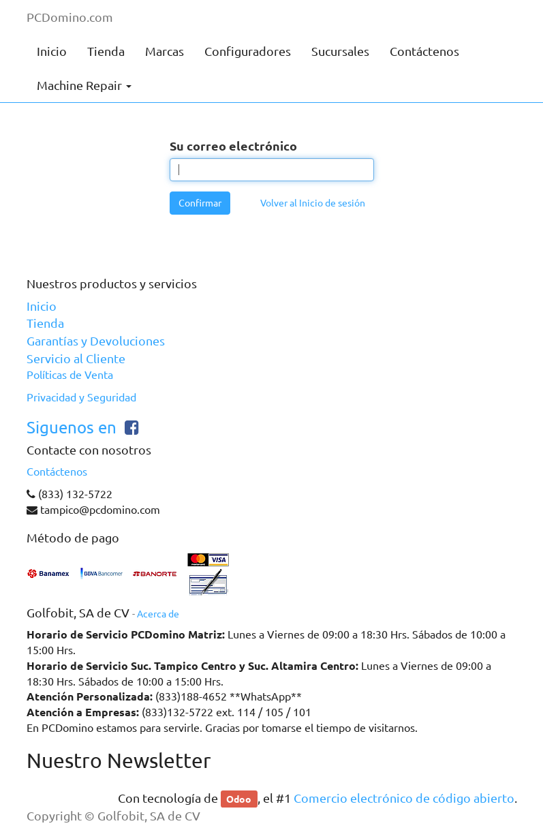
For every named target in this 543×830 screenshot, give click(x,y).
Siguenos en (72, 427)
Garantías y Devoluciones (96, 341)
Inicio (42, 306)
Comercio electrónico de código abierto (404, 798)
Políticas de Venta (70, 375)
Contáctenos (57, 471)
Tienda (45, 323)
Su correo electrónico (233, 145)
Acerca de (158, 614)
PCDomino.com (70, 17)
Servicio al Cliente (76, 358)
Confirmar (200, 203)
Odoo (238, 799)
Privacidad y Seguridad (81, 397)
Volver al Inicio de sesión (312, 203)
